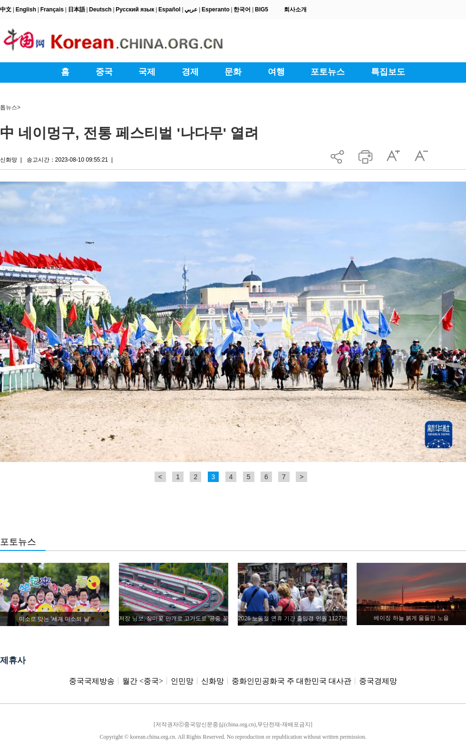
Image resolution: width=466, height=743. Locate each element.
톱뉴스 (8, 107)
